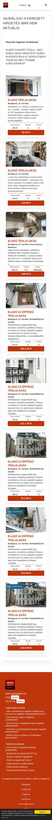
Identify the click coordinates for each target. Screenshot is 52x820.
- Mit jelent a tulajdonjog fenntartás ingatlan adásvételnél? (25, 730)
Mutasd (15, 697)
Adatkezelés (26, 789)
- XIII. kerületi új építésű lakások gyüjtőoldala (20, 748)
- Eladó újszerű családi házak (19, 763)
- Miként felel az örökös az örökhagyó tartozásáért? (23, 736)
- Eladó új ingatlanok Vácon (18, 760)
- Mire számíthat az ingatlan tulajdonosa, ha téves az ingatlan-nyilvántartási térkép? (25, 712)
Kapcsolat (26, 794)
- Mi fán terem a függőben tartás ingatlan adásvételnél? (24, 724)
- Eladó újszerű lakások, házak (20, 770)
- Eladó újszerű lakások (16, 767)
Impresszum (26, 799)
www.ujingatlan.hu (15, 693)
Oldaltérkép (26, 785)
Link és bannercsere (26, 804)
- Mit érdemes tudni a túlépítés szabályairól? (19, 718)
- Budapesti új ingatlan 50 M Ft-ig (21, 753)
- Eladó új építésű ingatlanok (18, 756)
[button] (25, 5)
